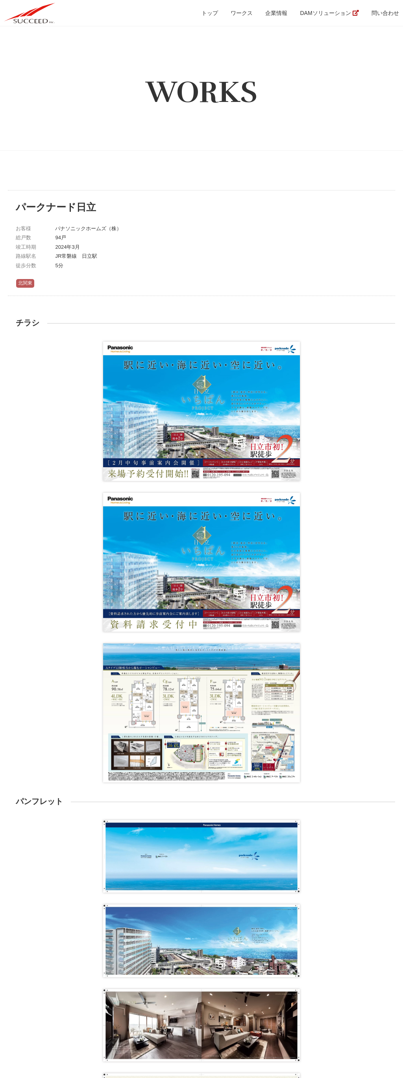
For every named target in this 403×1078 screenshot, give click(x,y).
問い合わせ (385, 13)
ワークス (242, 13)
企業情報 (276, 13)
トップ (210, 13)
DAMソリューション (325, 13)
